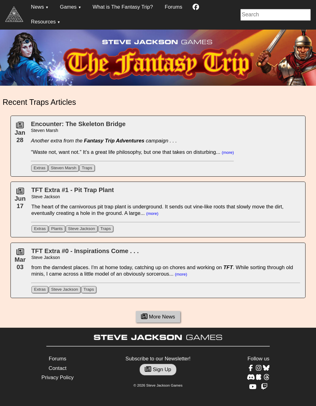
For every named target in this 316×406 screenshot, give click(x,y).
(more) (228, 152)
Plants (57, 228)
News (37, 7)
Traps (87, 168)
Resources (43, 22)
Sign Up (158, 369)
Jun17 (20, 200)
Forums (173, 7)
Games (68, 7)
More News (158, 317)
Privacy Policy (57, 377)
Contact (58, 368)
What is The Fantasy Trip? (123, 7)
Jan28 (20, 134)
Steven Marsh (64, 168)
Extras (39, 168)
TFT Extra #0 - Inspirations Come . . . (85, 251)
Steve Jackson (81, 228)
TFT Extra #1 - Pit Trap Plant (72, 190)
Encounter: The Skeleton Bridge (78, 124)
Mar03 (20, 261)
